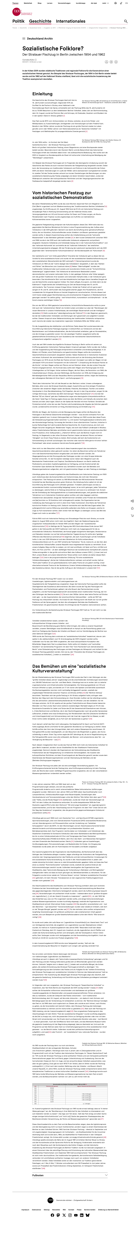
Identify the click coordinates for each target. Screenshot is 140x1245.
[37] (68, 987)
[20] (42, 581)
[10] (42, 336)
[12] (59, 362)
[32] (34, 954)
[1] (74, 121)
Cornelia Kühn (29, 60)
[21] (98, 591)
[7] (75, 284)
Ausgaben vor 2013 (50, 28)
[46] (86, 1201)
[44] (91, 1133)
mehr (105, 3)
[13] (82, 401)
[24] (91, 703)
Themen (14, 28)
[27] (59, 789)
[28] (43, 856)
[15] (93, 430)
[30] (48, 880)
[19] (63, 560)
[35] (89, 974)
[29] (73, 856)
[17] (58, 536)
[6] (104, 274)
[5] (72, 261)
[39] (76, 1015)
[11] (84, 336)
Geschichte (23, 28)
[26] (90, 768)
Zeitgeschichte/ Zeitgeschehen (98, 28)
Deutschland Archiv (35, 28)
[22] (46, 625)
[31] (54, 919)
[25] (83, 742)
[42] (94, 1109)
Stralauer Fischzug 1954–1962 (119, 28)
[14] (92, 417)
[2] (61, 144)
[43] (82, 1112)
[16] (83, 466)
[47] (101, 1235)
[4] (106, 229)
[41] (46, 1086)
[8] (71, 289)
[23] (66, 675)
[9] (61, 323)
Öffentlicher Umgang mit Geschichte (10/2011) (72, 28)
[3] (94, 204)
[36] (74, 981)
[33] (52, 958)
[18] (46, 549)
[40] (53, 1073)
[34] (37, 971)
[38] (39, 995)
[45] (48, 1188)
